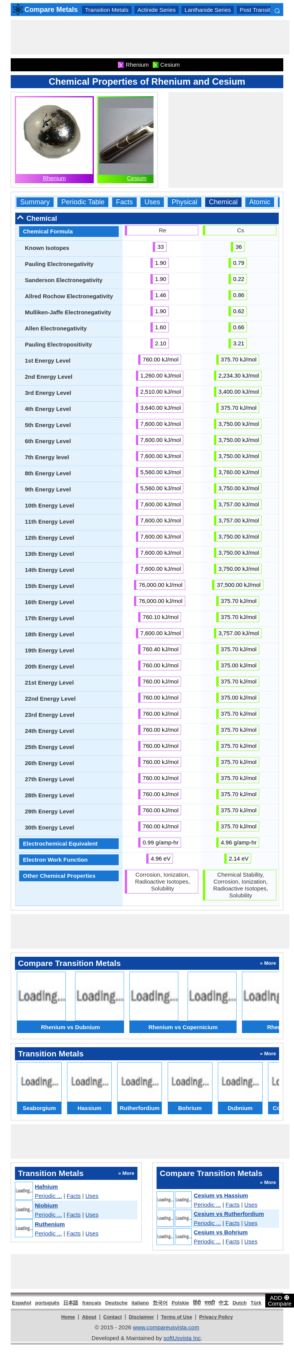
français (91, 1303)
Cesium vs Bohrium (221, 1232)
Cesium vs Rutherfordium (229, 1214)
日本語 (70, 1303)
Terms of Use (176, 1317)
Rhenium (54, 178)
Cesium (137, 178)
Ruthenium (50, 1224)
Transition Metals (107, 10)
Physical (184, 202)
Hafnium (46, 1186)
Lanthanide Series (208, 10)
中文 (224, 1303)
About (89, 1317)
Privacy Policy (216, 1317)
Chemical (223, 202)
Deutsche (116, 1303)
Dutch (239, 1303)
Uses (152, 202)
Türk (256, 1303)
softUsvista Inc (182, 1338)
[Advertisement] (150, 37)
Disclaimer (141, 1317)
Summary (35, 202)
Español (21, 1303)
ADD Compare (280, 1300)
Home (68, 1317)
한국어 (160, 1303)
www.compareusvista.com (166, 1327)
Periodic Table (83, 202)
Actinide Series (156, 10)
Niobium (46, 1205)
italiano (140, 1303)
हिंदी (197, 1303)
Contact (112, 1317)
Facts (124, 202)
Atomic (259, 202)
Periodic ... (48, 1196)
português (47, 1303)
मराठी (209, 1303)
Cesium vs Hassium (221, 1195)
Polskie (180, 1303)
